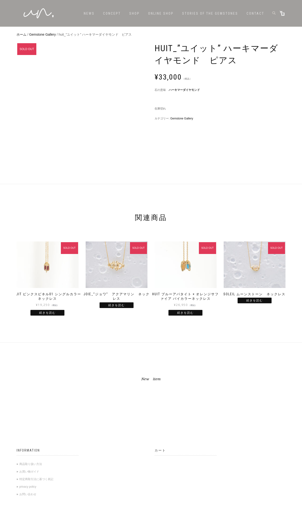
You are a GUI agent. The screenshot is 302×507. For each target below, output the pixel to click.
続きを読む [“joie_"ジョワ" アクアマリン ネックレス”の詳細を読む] (116, 253)
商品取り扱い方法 (30, 412)
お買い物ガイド (29, 420)
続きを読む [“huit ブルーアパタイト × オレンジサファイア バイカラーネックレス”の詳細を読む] (185, 261)
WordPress (48, 503)
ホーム (21, 34)
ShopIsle (22, 503)
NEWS (89, 13)
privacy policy (27, 435)
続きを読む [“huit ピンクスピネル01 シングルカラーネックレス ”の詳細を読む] (47, 261)
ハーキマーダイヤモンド (184, 90)
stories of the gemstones (210, 13)
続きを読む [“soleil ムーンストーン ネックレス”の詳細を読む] (254, 248)
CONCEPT (112, 13)
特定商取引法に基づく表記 (36, 427)
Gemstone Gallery (42, 34)
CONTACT (255, 13)
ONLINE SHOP (161, 13)
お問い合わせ (27, 442)
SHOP (134, 13)
